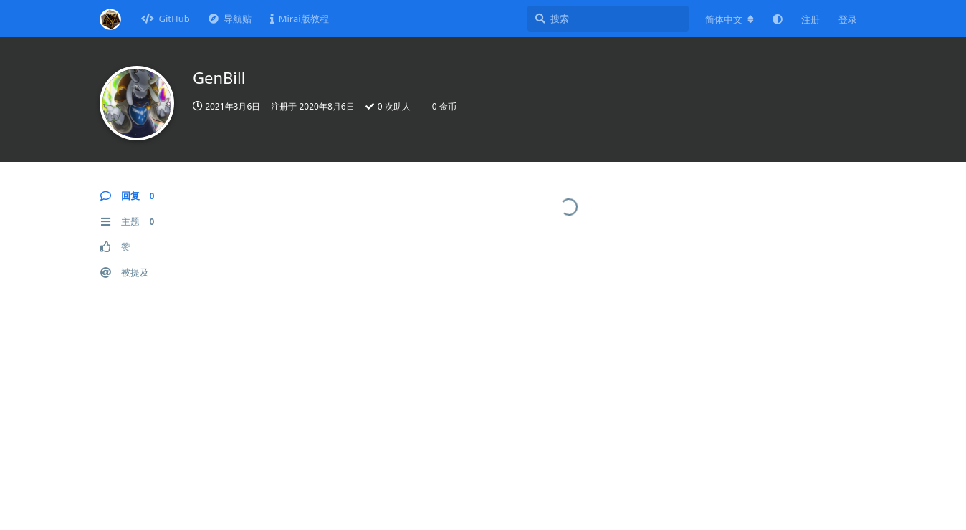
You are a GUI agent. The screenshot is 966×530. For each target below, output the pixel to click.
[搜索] (608, 19)
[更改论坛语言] (729, 19)
